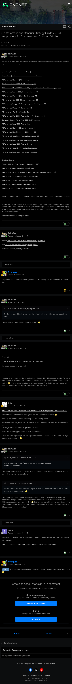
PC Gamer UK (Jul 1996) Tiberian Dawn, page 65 (20, 100)
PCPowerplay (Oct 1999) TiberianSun (15, 80)
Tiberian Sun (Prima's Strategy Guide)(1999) (18, 168)
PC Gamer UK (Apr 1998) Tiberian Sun (16, 112)
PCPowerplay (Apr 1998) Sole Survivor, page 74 (19, 96)
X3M (10, 403)
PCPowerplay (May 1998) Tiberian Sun (16, 124)
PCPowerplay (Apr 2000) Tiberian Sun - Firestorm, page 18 (23, 116)
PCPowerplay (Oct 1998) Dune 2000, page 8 (18, 128)
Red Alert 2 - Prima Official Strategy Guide (17, 180)
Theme (25, 676)
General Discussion (23, 45)
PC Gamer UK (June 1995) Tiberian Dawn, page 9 (20, 148)
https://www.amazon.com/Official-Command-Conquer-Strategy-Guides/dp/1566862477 (34, 411)
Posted (17, 56)
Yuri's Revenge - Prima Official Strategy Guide (19, 188)
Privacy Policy (36, 676)
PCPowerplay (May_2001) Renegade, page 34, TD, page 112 (24, 104)
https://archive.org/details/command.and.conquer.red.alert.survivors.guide (29, 544)
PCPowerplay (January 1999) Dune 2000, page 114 (20, 140)
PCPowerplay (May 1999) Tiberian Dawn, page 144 (20, 144)
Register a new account (36, 603)
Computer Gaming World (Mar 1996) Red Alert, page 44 (22, 120)
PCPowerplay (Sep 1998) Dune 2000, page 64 (19, 132)
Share (17, 633)
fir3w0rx (7, 43)
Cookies (47, 676)
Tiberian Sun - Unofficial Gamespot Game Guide (20, 176)
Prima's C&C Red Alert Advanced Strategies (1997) (20, 164)
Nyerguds (31, 309)
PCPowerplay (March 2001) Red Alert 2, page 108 (20, 92)
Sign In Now (36, 619)
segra (10, 530)
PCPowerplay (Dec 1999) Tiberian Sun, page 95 (19, 152)
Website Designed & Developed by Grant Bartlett (36, 664)
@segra (5, 569)
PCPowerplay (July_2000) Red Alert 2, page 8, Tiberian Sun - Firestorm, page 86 (31, 88)
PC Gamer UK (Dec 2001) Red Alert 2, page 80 (19, 84)
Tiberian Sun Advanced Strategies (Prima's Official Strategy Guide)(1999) (29, 172)
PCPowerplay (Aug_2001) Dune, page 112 (17, 108)
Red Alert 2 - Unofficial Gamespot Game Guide (19, 184)
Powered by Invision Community (36, 680)
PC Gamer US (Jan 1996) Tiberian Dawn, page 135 (20, 136)
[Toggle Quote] (5, 309)
